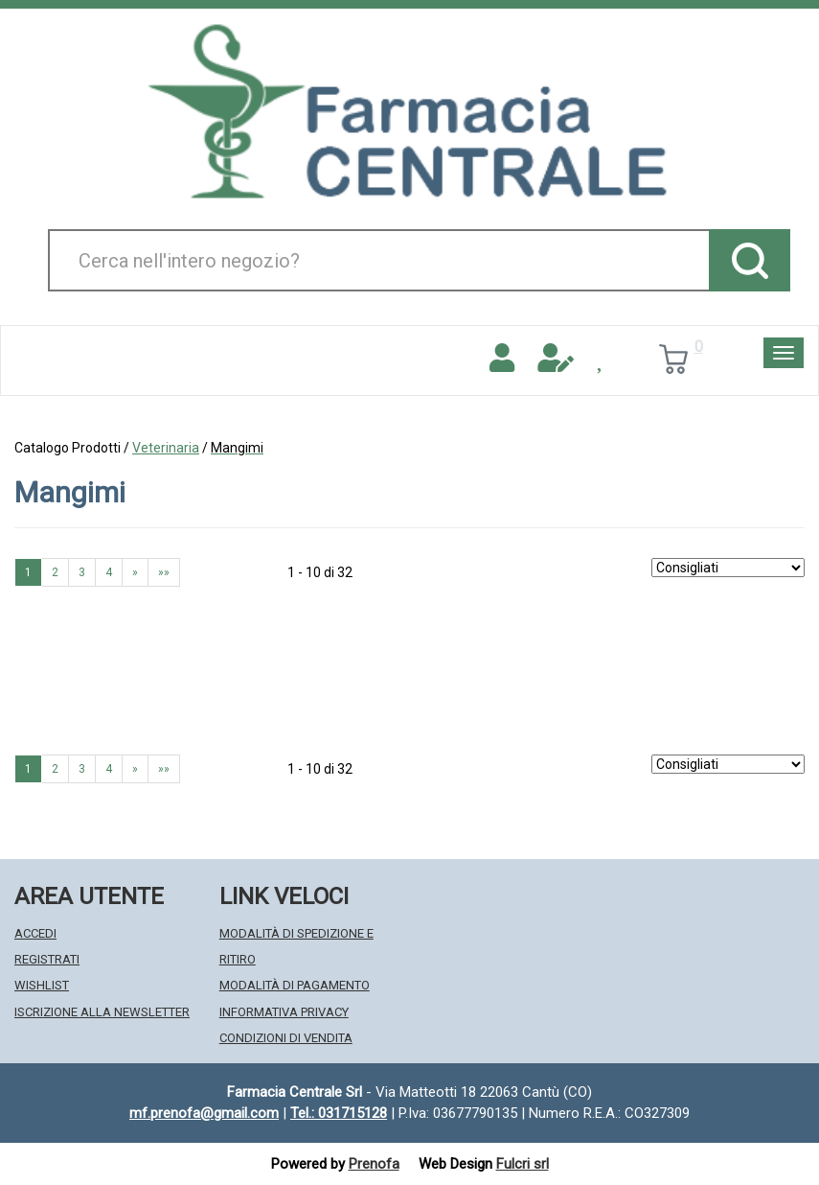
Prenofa (374, 1164)
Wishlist (41, 985)
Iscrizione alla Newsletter (102, 1012)
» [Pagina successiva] (135, 572)
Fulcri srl (522, 1164)
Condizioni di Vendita (286, 1038)
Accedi (35, 933)
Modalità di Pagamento (294, 985)
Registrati (47, 959)
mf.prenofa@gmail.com (204, 1113)
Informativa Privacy (284, 1012)
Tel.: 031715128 (338, 1113)
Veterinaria (165, 447)
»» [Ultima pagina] (164, 572)
